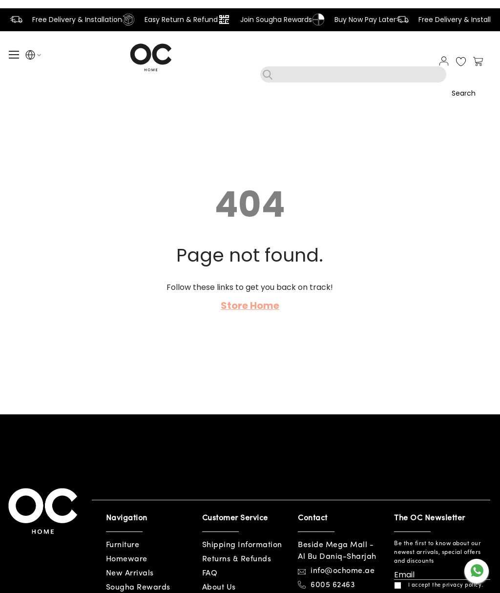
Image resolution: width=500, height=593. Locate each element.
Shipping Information (242, 545)
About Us (219, 588)
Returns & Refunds (236, 559)
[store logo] (150, 57)
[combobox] (353, 74)
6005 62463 (333, 585)
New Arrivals (130, 573)
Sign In (444, 61)
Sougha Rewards (138, 588)
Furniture (123, 545)
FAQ (210, 573)
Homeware (126, 559)
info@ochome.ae (343, 571)
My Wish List (461, 62)
